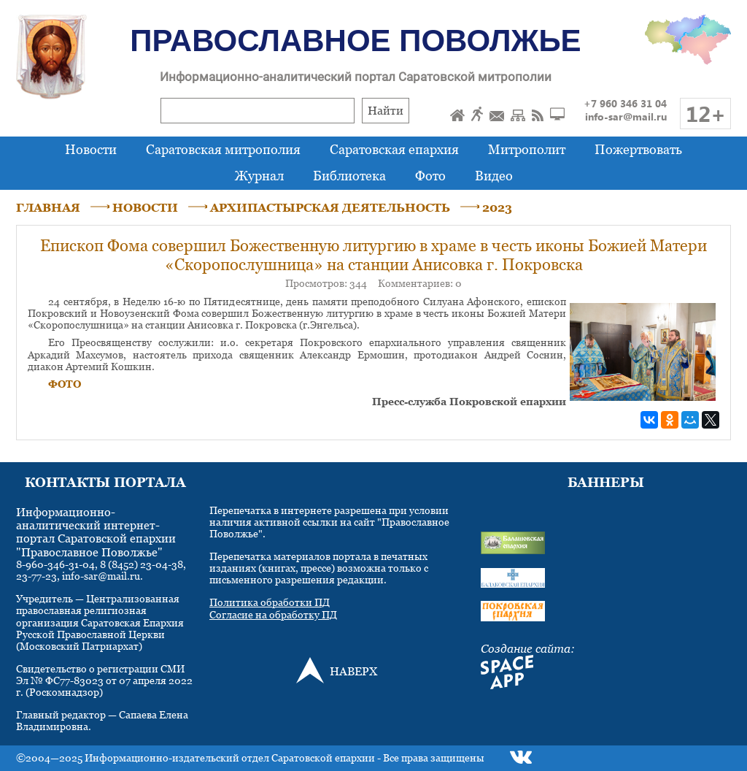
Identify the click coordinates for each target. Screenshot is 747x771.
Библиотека (349, 175)
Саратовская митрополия (223, 149)
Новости (91, 149)
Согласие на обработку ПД (273, 614)
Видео (494, 175)
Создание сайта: (528, 648)
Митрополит (526, 149)
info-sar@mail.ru (626, 116)
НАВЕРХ (353, 671)
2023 (497, 207)
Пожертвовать (638, 149)
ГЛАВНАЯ (48, 207)
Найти (385, 110)
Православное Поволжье (355, 40)
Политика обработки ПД (269, 602)
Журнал (259, 175)
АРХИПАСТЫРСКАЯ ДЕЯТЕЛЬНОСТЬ (330, 207)
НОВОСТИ (145, 207)
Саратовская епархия (394, 149)
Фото (430, 175)
